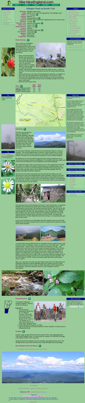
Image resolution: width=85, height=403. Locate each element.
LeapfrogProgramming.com (37, 392)
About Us (45, 388)
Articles (38, 388)
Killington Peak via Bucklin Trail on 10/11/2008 (33, 349)
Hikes (20, 388)
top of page (33, 385)
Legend (31, 388)
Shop (25, 388)
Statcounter (33, 401)
